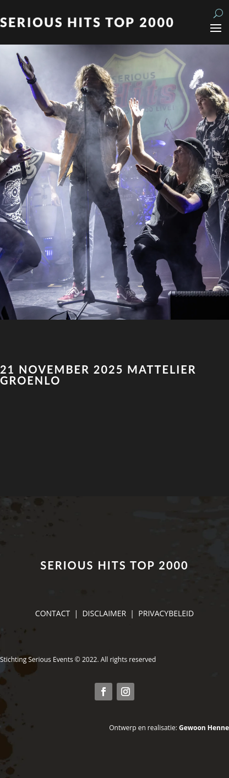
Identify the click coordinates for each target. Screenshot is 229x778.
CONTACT (52, 613)
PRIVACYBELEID (166, 613)
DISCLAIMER (104, 613)
